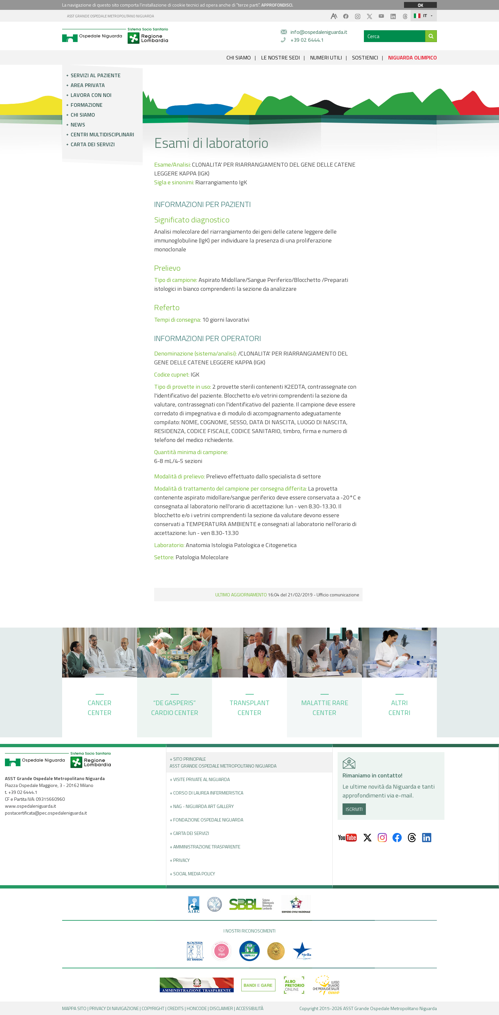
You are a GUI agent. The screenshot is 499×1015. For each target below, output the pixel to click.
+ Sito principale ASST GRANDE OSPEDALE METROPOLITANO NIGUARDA (223, 762)
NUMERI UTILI (326, 57)
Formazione (87, 105)
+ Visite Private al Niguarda (200, 779)
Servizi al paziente (96, 75)
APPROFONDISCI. (277, 5)
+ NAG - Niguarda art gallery (202, 806)
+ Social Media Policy (192, 873)
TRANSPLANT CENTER (249, 706)
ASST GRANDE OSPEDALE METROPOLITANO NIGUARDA (110, 16)
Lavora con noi (91, 95)
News (78, 124)
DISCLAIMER (221, 1008)
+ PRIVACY (180, 860)
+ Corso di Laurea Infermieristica (206, 792)
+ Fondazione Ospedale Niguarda (206, 819)
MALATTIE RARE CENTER (324, 706)
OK (420, 5)
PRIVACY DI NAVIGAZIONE (114, 1008)
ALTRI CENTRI (399, 706)
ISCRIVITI (354, 809)
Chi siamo (83, 115)
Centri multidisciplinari (102, 134)
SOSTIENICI (365, 57)
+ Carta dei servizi (189, 833)
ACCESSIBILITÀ (249, 1008)
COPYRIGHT (153, 1008)
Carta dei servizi (93, 144)
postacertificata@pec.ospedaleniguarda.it (46, 812)
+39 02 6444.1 (307, 40)
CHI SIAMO (238, 57)
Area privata (88, 85)
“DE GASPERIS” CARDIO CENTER (174, 706)
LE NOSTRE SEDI (280, 57)
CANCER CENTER (99, 706)
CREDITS (175, 1008)
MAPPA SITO (74, 1008)
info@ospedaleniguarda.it (319, 32)
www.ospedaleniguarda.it (30, 805)
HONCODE (197, 1008)
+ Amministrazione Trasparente (205, 846)
